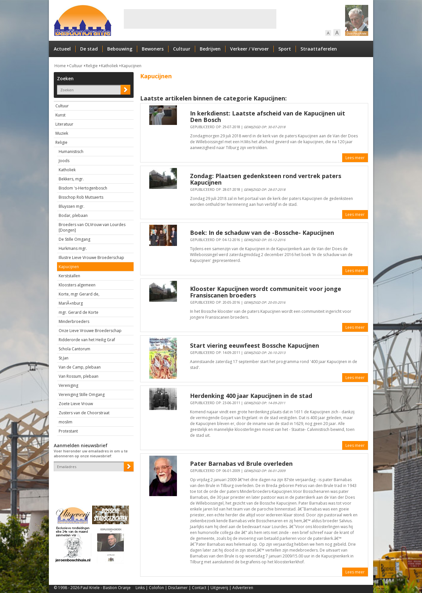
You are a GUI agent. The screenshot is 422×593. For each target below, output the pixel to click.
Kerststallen (69, 276)
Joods (64, 160)
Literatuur (64, 124)
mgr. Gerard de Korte (78, 312)
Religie (92, 65)
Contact (199, 587)
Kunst (60, 115)
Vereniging (68, 385)
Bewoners (153, 49)
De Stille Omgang (74, 239)
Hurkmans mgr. (73, 248)
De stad (89, 49)
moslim (65, 422)
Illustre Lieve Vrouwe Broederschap (91, 257)
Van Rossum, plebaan (78, 376)
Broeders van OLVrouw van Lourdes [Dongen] (92, 227)
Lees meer (355, 157)
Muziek (61, 133)
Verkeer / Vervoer (249, 49)
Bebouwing (119, 49)
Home (60, 65)
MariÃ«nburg (71, 303)
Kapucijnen (131, 65)
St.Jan (63, 358)
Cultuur (181, 49)
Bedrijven (210, 49)
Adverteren (242, 587)
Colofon (156, 587)
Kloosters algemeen (77, 285)
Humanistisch (71, 151)
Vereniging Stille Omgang (82, 394)
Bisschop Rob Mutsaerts (81, 197)
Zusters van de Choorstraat (84, 413)
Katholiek (109, 65)
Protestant (68, 431)
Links (140, 587)
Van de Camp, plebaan (80, 367)
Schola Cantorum (74, 349)
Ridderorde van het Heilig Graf (87, 339)
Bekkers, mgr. (71, 179)
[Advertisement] (200, 19)
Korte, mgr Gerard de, (79, 294)
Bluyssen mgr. (71, 206)
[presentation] (92, 483)
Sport (284, 49)
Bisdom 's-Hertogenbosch (83, 188)
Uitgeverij (219, 587)
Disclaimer (178, 587)
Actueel (62, 49)
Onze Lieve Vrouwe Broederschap (90, 330)
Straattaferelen (318, 49)
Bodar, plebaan (73, 215)
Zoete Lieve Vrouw (76, 403)
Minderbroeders (74, 321)
